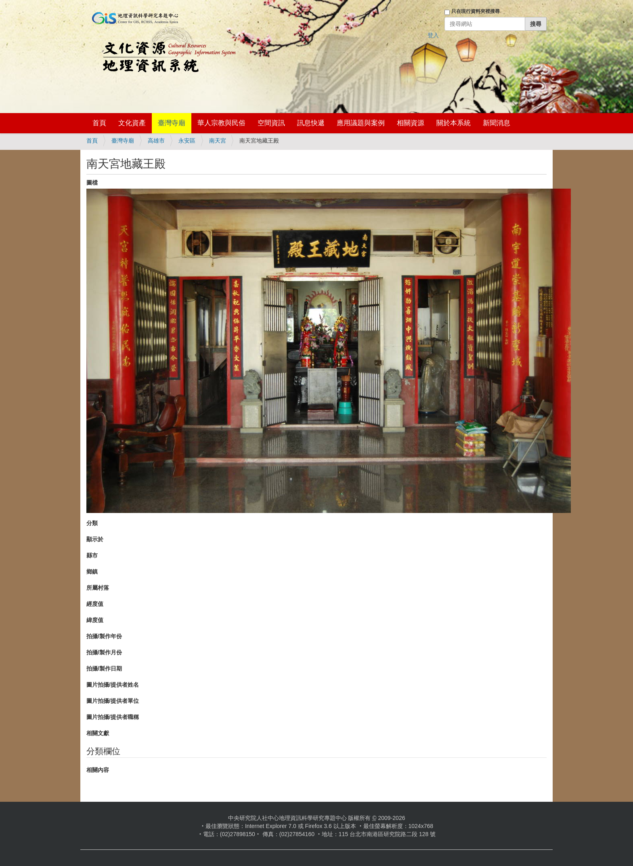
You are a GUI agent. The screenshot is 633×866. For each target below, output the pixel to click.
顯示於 (94, 539)
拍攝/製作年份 (104, 636)
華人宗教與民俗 (221, 123)
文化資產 (132, 123)
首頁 (99, 123)
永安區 (186, 140)
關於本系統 (453, 123)
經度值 (94, 604)
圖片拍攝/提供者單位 (112, 701)
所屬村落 (97, 587)
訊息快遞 (311, 123)
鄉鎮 (92, 571)
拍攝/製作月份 (104, 652)
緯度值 (94, 620)
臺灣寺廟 (171, 123)
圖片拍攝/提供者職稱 (112, 717)
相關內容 (97, 770)
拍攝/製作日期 (104, 668)
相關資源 (410, 123)
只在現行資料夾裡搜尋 (475, 11)
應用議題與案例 (361, 123)
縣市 (92, 555)
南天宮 (217, 140)
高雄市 (156, 140)
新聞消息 (496, 123)
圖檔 (92, 182)
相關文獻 (97, 733)
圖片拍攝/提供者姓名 (112, 684)
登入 (433, 35)
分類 (92, 523)
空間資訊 (271, 123)
